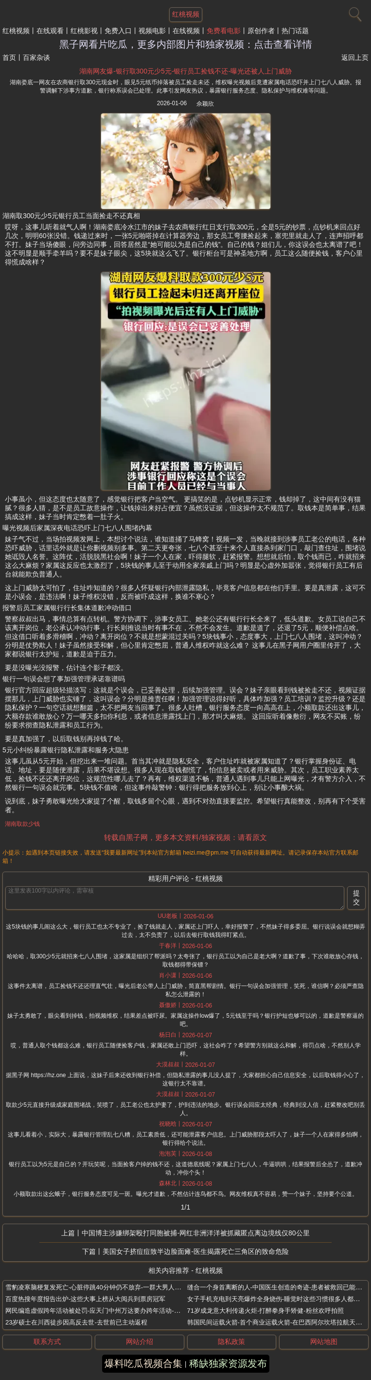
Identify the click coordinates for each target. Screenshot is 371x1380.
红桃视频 (16, 31)
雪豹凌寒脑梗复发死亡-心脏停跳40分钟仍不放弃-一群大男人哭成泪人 (102, 1287)
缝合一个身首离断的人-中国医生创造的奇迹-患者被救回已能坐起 (278, 1287)
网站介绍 (139, 1341)
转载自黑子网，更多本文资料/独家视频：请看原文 (185, 837)
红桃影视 (84, 31)
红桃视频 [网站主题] (185, 14)
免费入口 (118, 31)
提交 (356, 897)
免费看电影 (224, 31)
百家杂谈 (36, 57)
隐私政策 (231, 1341)
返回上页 (355, 57)
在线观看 (50, 31)
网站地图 (323, 1341)
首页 (9, 57)
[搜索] (354, 12)
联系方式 (47, 1341)
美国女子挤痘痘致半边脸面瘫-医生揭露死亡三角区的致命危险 (196, 1251)
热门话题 (295, 31)
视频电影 (152, 31)
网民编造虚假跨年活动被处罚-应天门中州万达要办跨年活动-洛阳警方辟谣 (108, 1310)
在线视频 (186, 31)
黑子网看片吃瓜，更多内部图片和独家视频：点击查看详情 (185, 44)
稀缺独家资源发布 (228, 1363)
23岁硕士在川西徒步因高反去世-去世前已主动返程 (76, 1322)
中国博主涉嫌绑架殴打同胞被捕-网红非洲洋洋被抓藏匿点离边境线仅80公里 (195, 1233)
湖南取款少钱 (22, 824)
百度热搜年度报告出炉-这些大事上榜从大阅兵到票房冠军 (85, 1299)
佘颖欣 (205, 103)
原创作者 (261, 31)
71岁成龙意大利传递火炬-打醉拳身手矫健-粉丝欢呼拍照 (265, 1310)
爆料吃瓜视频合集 (143, 1363)
